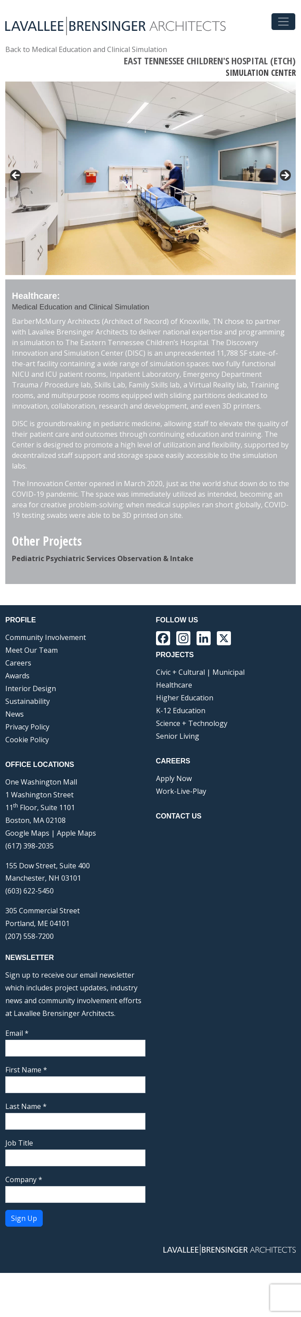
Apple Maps (76, 877)
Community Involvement (45, 681)
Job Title (19, 1187)
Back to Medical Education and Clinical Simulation (86, 49)
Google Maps (27, 877)
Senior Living (177, 780)
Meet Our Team (31, 694)
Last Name (26, 1150)
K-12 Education (180, 754)
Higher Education (184, 742)
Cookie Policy (27, 784)
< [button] (16, 175)
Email (17, 1077)
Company (23, 1223)
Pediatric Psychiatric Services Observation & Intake (102, 602)
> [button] (284, 175)
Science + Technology (191, 767)
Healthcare (174, 729)
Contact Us (179, 860)
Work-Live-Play (181, 835)
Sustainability (27, 745)
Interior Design (30, 732)
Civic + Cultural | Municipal (200, 716)
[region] (150, 203)
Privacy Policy (27, 771)
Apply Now (174, 822)
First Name (26, 1114)
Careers (18, 707)
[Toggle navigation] (283, 21)
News (14, 758)
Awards (17, 720)
